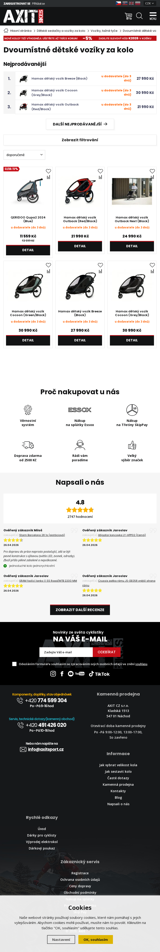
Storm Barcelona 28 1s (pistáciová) (42, 535)
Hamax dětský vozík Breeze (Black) (59, 78)
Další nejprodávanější (80, 124)
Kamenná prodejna (118, 784)
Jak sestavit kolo (118, 771)
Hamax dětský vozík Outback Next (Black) (132, 219)
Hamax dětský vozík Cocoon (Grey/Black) (132, 313)
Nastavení (61, 939)
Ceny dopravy (80, 886)
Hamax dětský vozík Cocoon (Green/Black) (28, 313)
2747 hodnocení (80, 516)
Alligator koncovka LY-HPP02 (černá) (122, 535)
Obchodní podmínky (80, 892)
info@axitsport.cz (42, 749)
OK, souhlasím (95, 939)
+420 (42, 700)
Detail (28, 250)
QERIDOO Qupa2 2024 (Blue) (28, 219)
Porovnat (49, 177)
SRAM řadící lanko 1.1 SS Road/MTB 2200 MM (48, 581)
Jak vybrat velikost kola (118, 765)
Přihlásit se (38, 3)
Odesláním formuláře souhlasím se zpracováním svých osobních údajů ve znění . (83, 664)
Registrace (80, 873)
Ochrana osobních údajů (80, 879)
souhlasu (141, 664)
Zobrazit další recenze (80, 609)
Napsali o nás (118, 804)
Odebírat (107, 652)
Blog (118, 797)
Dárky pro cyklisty (41, 835)
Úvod (42, 829)
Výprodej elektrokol (42, 842)
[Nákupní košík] (128, 16)
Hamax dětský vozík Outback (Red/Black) (80, 219)
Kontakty (118, 791)
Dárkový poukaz (42, 848)
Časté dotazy (118, 778)
